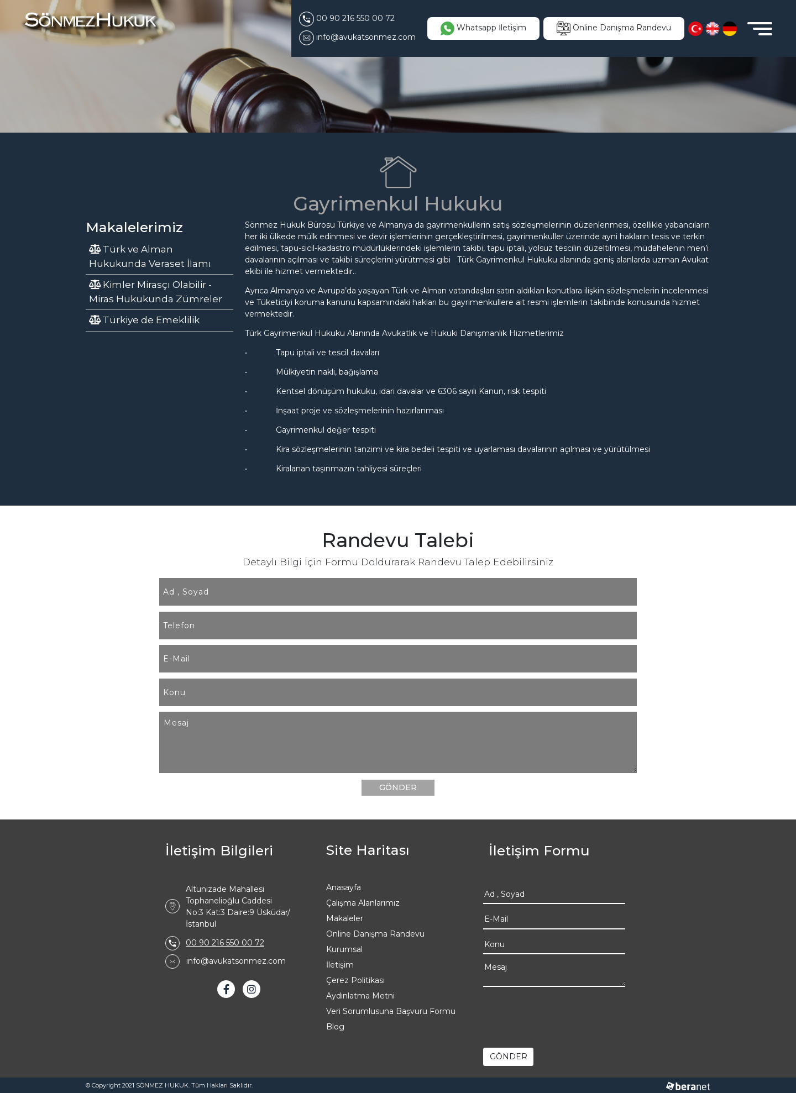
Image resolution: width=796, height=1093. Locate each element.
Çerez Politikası (355, 980)
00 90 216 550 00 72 (225, 943)
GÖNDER (398, 787)
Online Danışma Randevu (375, 934)
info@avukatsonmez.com (236, 961)
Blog (335, 1027)
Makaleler (344, 918)
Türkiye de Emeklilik (144, 319)
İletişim (340, 965)
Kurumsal (344, 949)
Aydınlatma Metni (360, 996)
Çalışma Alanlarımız (363, 903)
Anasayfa (343, 887)
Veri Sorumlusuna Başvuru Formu (390, 1011)
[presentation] (567, 1014)
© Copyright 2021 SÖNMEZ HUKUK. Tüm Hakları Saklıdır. (169, 1085)
